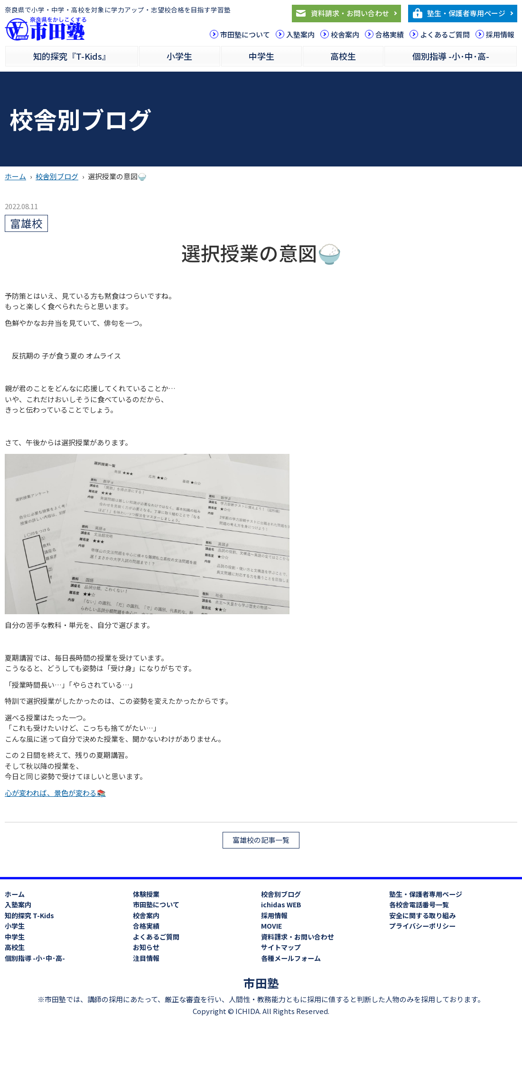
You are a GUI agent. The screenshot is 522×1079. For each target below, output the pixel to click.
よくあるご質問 (445, 34)
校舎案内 (345, 34)
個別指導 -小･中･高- (450, 56)
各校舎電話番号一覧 (419, 904)
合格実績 (389, 34)
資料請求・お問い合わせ (350, 13)
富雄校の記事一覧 (261, 840)
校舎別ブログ (57, 176)
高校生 (343, 56)
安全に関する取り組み (422, 915)
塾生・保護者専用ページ (466, 13)
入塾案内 (300, 34)
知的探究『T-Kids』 (72, 56)
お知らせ (146, 947)
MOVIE (271, 926)
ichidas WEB (281, 904)
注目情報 (146, 958)
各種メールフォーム (291, 958)
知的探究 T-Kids (29, 915)
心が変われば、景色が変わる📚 (55, 793)
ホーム (15, 176)
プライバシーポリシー (422, 926)
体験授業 (146, 894)
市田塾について (245, 34)
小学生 (179, 56)
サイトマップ (281, 947)
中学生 (261, 56)
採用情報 (500, 34)
